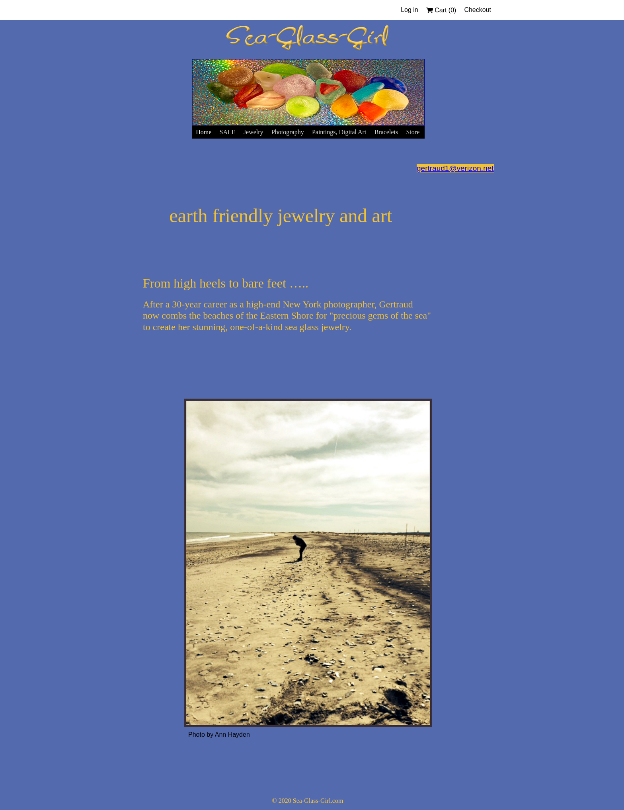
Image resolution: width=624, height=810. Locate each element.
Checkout (477, 9)
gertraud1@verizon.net (455, 168)
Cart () (441, 10)
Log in (409, 9)
